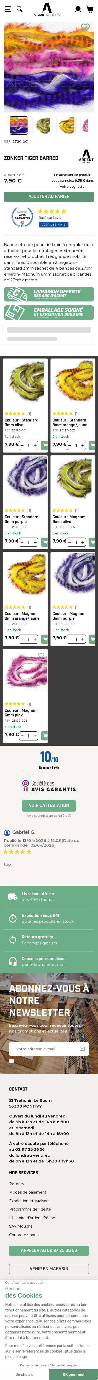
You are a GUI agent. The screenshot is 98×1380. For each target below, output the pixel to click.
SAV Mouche (21, 1226)
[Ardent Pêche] (47, 9)
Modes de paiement (27, 1192)
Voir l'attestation (49, 806)
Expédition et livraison (29, 1201)
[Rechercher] (20, 9)
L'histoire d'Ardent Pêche (32, 1218)
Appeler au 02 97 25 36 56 (49, 1251)
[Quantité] (28, 445)
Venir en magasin (49, 1269)
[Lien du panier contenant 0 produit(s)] (90, 9)
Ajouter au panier (49, 197)
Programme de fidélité (30, 1209)
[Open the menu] (8, 9)
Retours (16, 1184)
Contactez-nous (23, 1235)
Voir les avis (54, 224)
